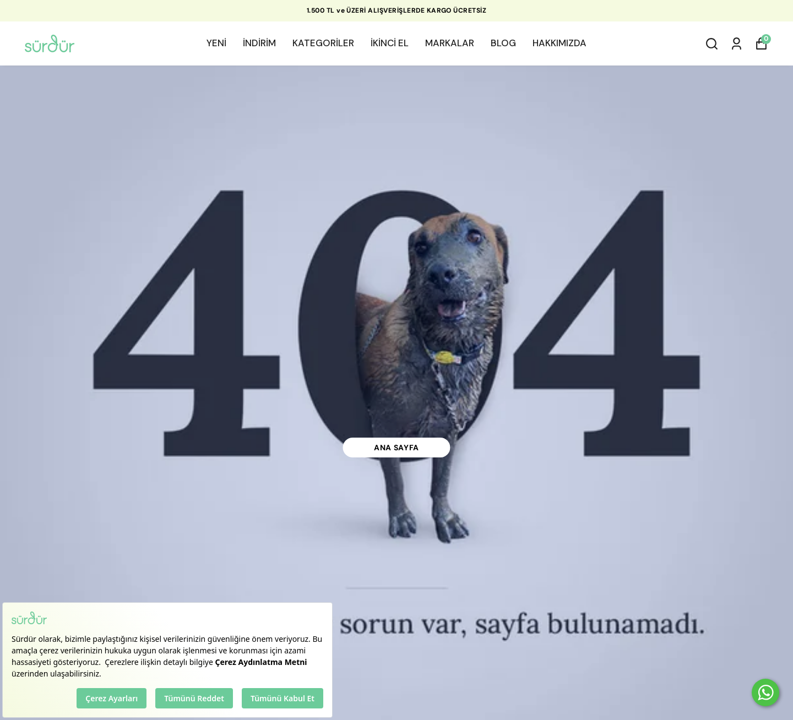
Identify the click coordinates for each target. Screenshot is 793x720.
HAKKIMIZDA (559, 43)
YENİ (216, 43)
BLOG (503, 43)
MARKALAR (449, 43)
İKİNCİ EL (390, 43)
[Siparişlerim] (736, 44)
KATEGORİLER (323, 43)
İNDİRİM (259, 43)
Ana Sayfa (396, 447)
